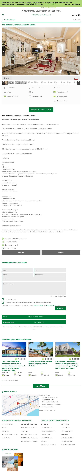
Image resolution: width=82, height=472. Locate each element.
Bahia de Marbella (48, 457)
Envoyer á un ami (10, 259)
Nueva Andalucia (48, 444)
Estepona (64, 447)
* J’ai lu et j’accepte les (28, 316)
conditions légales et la (26, 316)
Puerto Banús (46, 440)
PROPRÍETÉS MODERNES (29, 447)
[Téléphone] (50, 288)
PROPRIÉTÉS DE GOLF (28, 440)
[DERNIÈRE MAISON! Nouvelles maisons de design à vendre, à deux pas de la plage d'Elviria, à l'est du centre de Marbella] (67, 372)
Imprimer (21, 266)
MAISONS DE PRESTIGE (29, 454)
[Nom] (17, 284)
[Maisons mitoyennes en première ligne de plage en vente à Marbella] (41, 372)
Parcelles (5, 444)
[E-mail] (34, 293)
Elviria (43, 454)
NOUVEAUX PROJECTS (10, 447)
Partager (61, 266)
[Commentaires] (34, 302)
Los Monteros (66, 454)
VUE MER (24, 444)
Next (78, 50)
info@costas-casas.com (47, 423)
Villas (4, 440)
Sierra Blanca (46, 450)
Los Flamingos (66, 444)
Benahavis (65, 437)
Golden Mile (46, 447)
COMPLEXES (6, 450)
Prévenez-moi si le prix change (14, 252)
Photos (8, 79)
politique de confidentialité (42, 316)
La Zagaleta (65, 440)
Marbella (44, 437)
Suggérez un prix (9, 255)
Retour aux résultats (10, 393)
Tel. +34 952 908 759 (46, 420)
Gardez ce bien (9, 262)
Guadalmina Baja (68, 457)
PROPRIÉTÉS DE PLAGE (29, 437)
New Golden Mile (67, 450)
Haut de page (41, 399)
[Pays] (17, 288)
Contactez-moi (10, 313)
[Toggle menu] (74, 20)
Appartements (7, 437)
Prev (3, 50)
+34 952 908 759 (8, 19)
